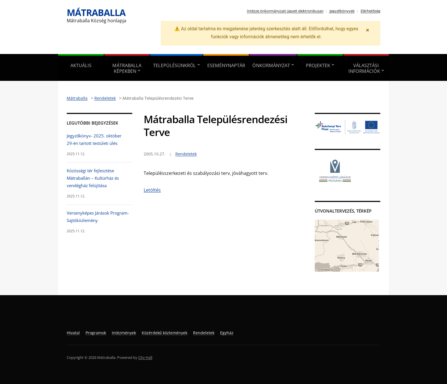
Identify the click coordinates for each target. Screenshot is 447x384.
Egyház (226, 332)
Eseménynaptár (226, 65)
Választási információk (364, 68)
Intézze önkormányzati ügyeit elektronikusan (285, 10)
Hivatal (73, 332)
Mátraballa (96, 12)
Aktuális (81, 65)
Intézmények (124, 332)
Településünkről (174, 65)
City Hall (145, 357)
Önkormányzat (271, 65)
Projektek (318, 65)
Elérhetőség (370, 10)
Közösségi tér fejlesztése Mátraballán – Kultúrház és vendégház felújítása (93, 178)
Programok (96, 332)
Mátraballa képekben (126, 68)
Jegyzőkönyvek (342, 10)
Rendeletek (186, 154)
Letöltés (152, 190)
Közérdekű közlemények (164, 332)
